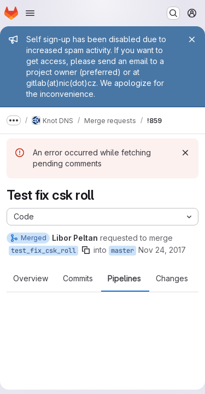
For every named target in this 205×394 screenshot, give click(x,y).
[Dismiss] (185, 152)
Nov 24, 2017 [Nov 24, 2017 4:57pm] (162, 249)
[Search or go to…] (173, 13)
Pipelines (124, 278)
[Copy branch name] (85, 250)
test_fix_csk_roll (43, 250)
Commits (78, 278)
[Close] (191, 39)
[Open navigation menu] (30, 13)
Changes (172, 278)
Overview (30, 278)
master (122, 250)
